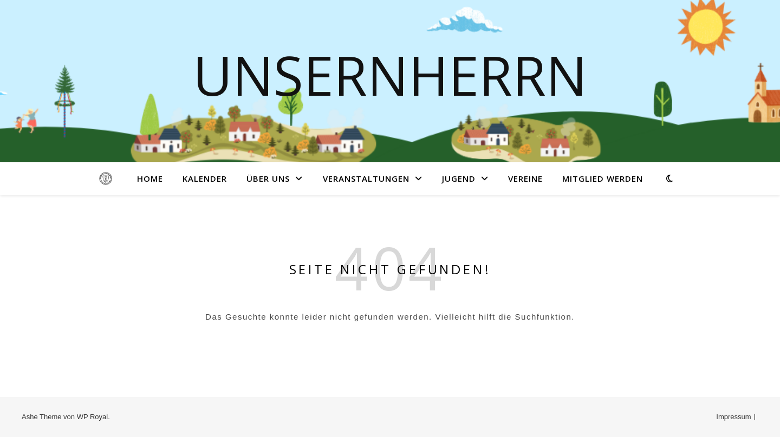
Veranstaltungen (366, 178)
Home (150, 178)
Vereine (525, 178)
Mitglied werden (602, 178)
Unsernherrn (390, 75)
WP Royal (92, 417)
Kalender (205, 178)
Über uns (268, 178)
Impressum (733, 417)
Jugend (459, 178)
